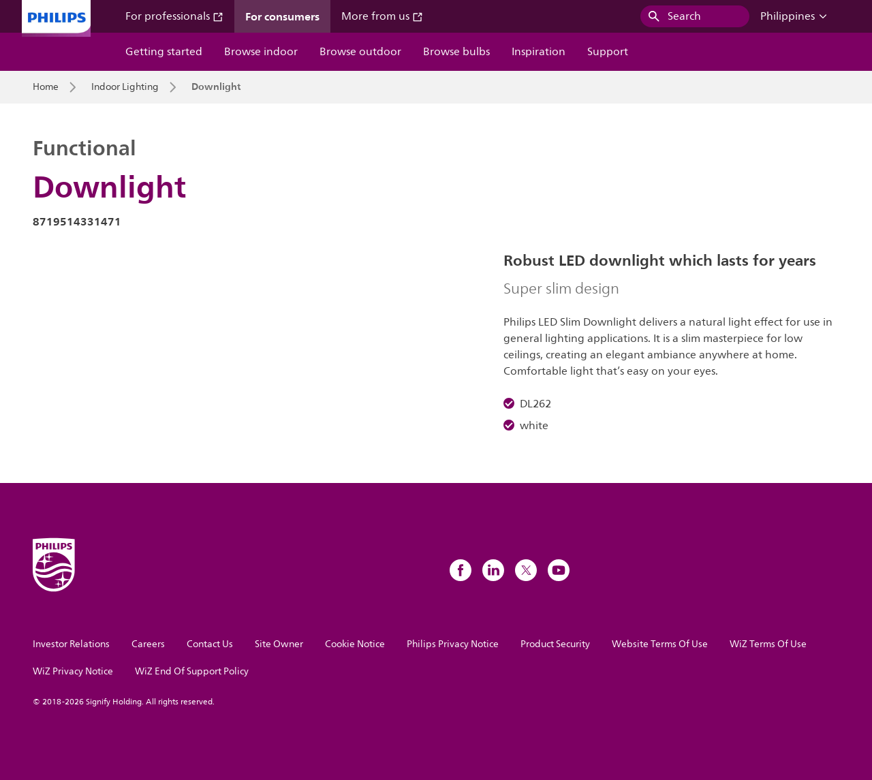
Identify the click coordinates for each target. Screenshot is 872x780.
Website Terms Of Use (660, 644)
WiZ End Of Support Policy (192, 671)
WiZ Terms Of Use (768, 644)
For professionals (174, 16)
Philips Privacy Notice (453, 644)
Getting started (163, 52)
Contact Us (210, 644)
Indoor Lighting (125, 87)
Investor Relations (71, 644)
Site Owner (279, 644)
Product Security (555, 644)
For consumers (282, 16)
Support (607, 52)
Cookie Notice (355, 644)
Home (46, 87)
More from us (382, 16)
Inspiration (538, 52)
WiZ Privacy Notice (73, 671)
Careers (148, 644)
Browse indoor (261, 52)
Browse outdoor (360, 52)
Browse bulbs (456, 52)
